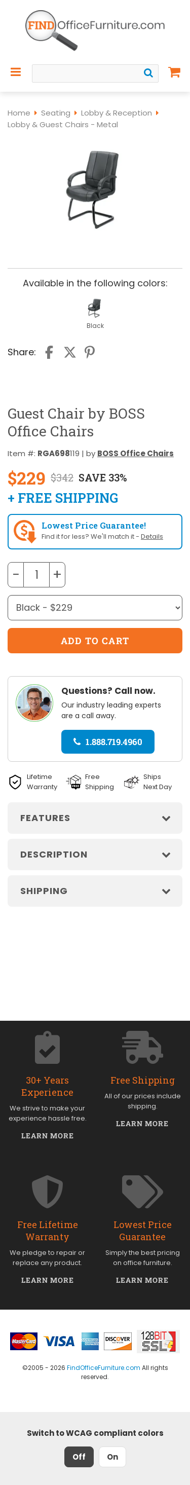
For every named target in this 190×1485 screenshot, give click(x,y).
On (112, 1457)
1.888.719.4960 (107, 742)
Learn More (47, 1135)
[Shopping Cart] (175, 72)
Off (79, 1457)
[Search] (148, 73)
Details (152, 536)
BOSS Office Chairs (135, 453)
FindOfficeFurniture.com (103, 1367)
